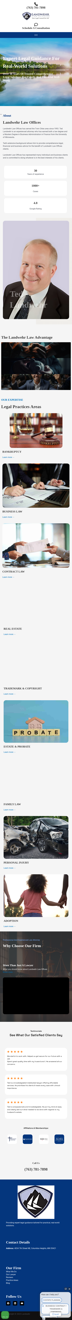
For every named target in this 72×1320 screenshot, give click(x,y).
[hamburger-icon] (36, 35)
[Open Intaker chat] (43, 1319)
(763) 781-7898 (36, 7)
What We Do (11, 1271)
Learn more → (8, 457)
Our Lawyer (11, 1274)
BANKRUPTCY (11, 451)
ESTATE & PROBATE (17, 746)
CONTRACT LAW (13, 571)
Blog (8, 1283)
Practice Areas (12, 1280)
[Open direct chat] (65, 1289)
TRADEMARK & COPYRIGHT (23, 688)
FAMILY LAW (12, 804)
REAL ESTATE (13, 628)
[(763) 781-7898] (36, 4)
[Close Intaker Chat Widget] (69, 1289)
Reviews (9, 1277)
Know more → (9, 972)
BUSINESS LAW (12, 511)
